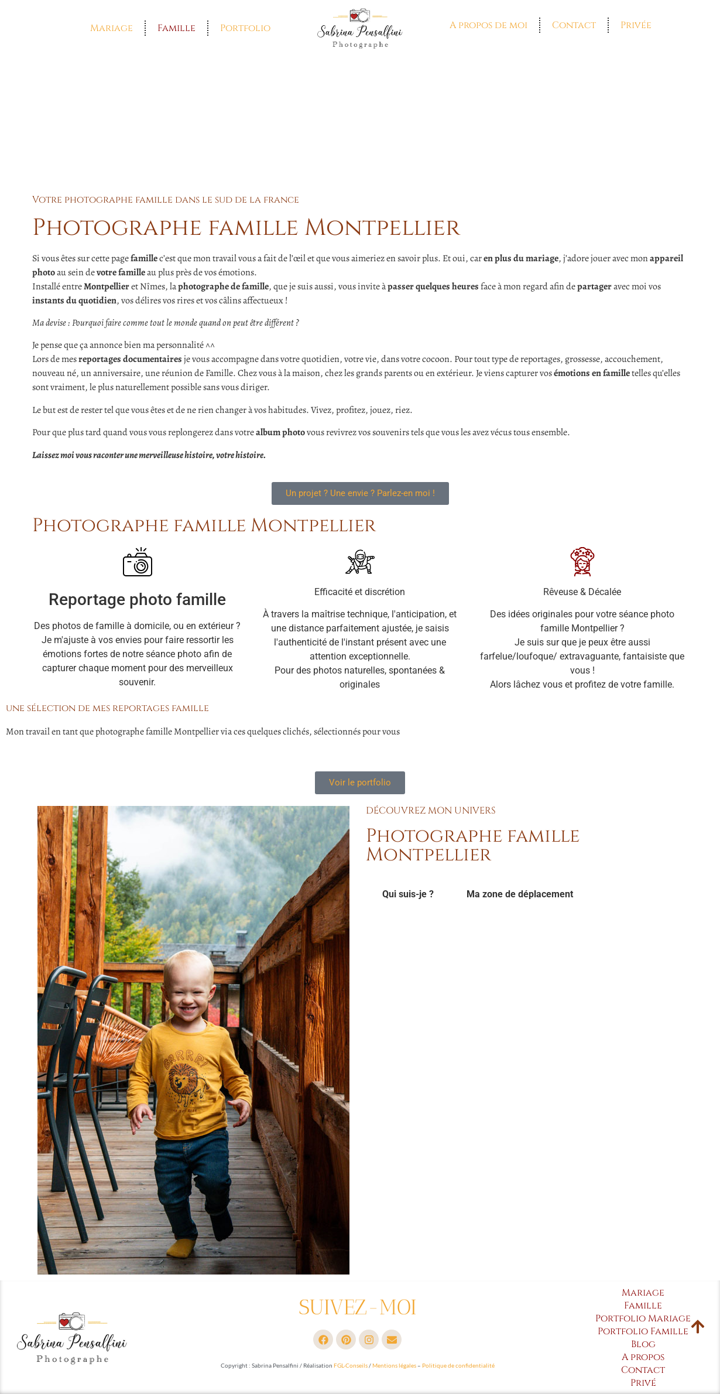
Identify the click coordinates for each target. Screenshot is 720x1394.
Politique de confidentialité (458, 1365)
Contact (574, 25)
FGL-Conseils (351, 1365)
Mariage (111, 28)
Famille (176, 28)
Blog (643, 1344)
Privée (636, 25)
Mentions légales (394, 1365)
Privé (643, 1382)
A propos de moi (488, 25)
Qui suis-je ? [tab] (408, 894)
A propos (643, 1357)
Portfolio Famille (643, 1331)
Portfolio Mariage (643, 1318)
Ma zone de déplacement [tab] (520, 894)
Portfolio (245, 28)
